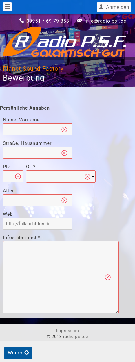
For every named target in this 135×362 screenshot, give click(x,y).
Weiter (18, 352)
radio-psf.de (75, 336)
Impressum (67, 330)
